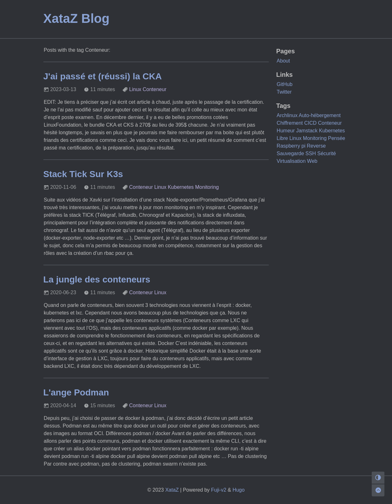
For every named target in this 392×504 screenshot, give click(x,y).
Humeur (286, 130)
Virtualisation (291, 161)
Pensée (336, 138)
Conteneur (154, 89)
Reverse (316, 146)
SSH (310, 153)
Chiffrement (290, 123)
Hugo (239, 490)
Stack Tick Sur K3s (83, 174)
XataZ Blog (76, 18)
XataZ (172, 490)
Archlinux (287, 115)
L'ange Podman (76, 392)
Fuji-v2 (218, 490)
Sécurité (326, 153)
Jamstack (307, 130)
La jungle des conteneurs (97, 279)
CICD (310, 123)
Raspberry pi (291, 146)
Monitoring (207, 187)
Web (312, 161)
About (283, 60)
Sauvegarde (290, 153)
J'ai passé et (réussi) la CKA (102, 76)
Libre (282, 138)
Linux (135, 89)
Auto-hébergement (320, 115)
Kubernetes (181, 187)
